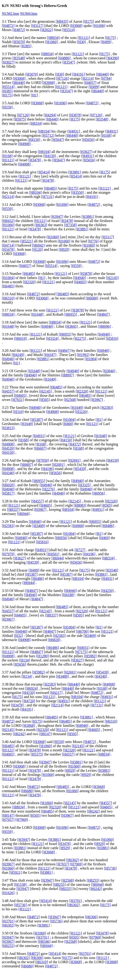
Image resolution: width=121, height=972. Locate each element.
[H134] (24, 660)
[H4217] (56, 693)
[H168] (106, 135)
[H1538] (20, 884)
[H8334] (36, 123)
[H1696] (99, 26)
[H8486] (107, 526)
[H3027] (8, 62)
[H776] (93, 241)
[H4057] (90, 83)
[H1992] (83, 355)
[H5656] (88, 140)
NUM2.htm (10, 14)
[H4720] (29, 701)
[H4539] (8, 448)
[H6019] (20, 338)
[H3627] (86, 152)
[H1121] (84, 38)
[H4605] (80, 282)
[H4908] (24, 144)
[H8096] (104, 326)
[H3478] (34, 160)
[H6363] (41, 225)
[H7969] (21, 820)
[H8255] (93, 880)
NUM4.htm (28, 14)
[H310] (18, 412)
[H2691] (74, 460)
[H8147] (45, 734)
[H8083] (80, 505)
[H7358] (70, 225)
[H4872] (8, 26)
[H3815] (8, 428)
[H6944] (23, 514)
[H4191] (78, 74)
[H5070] (19, 42)
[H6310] (8, 298)
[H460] (68, 424)
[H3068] (76, 26)
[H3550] (77, 192)
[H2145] (112, 278)
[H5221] (26, 241)
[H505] (44, 400)
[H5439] (79, 469)
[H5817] (8, 493)
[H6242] (19, 734)
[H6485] (50, 188)
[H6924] (31, 688)
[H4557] (8, 391)
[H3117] (37, 26)
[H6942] (38, 245)
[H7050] (42, 460)
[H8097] (67, 375)
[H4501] (53, 554)
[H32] (18, 636)
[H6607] (40, 448)
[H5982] (90, 656)
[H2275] (79, 338)
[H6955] (70, 314)
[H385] (26, 46)
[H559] (7, 107)
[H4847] (103, 314)
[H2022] (46, 30)
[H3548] (19, 58)
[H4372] (75, 444)
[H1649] (50, 379)
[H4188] (68, 595)
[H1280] (42, 656)
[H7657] (8, 820)
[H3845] (71, 326)
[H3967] (96, 400)
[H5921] (15, 872)
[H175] (88, 21)
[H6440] (102, 74)
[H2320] (29, 282)
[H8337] (13, 509)
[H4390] (112, 58)
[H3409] (39, 526)
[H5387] (36, 420)
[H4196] (47, 469)
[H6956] (98, 493)
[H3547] (68, 62)
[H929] (64, 249)
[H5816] (112, 338)
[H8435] (62, 21)
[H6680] (91, 298)
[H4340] (8, 473)
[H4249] (18, 355)
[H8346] (44, 941)
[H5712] (48, 135)
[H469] (104, 538)
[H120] (37, 249)
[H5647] (58, 140)
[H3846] (109, 371)
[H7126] (62, 78)
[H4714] (8, 245)
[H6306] (91, 917)
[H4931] (73, 131)
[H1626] (8, 893)
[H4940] (79, 278)
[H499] (106, 42)
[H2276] (48, 489)
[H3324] (52, 338)
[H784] (106, 78)
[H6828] (54, 640)
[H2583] (107, 408)
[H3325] (84, 485)
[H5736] (110, 868)
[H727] (80, 550)
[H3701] (75, 901)
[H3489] (62, 676)
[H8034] (53, 38)
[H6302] (72, 860)
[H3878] (75, 115)
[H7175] (81, 652)
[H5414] (43, 172)
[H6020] (8, 485)
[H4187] (50, 355)
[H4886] (64, 58)
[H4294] (50, 115)
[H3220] (81, 412)
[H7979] (8, 554)
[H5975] (19, 119)
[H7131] (47, 197)
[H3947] (57, 217)
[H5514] (68, 30)
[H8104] (44, 131)
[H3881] (74, 172)
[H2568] (70, 400)
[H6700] (82, 631)
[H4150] (34, 140)
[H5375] (37, 754)
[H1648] (37, 314)
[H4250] (107, 591)
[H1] (34, 95)
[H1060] (51, 42)
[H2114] (87, 78)
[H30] (81, 42)
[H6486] (37, 579)
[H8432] (8, 221)
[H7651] (17, 400)
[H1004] (8, 278)
